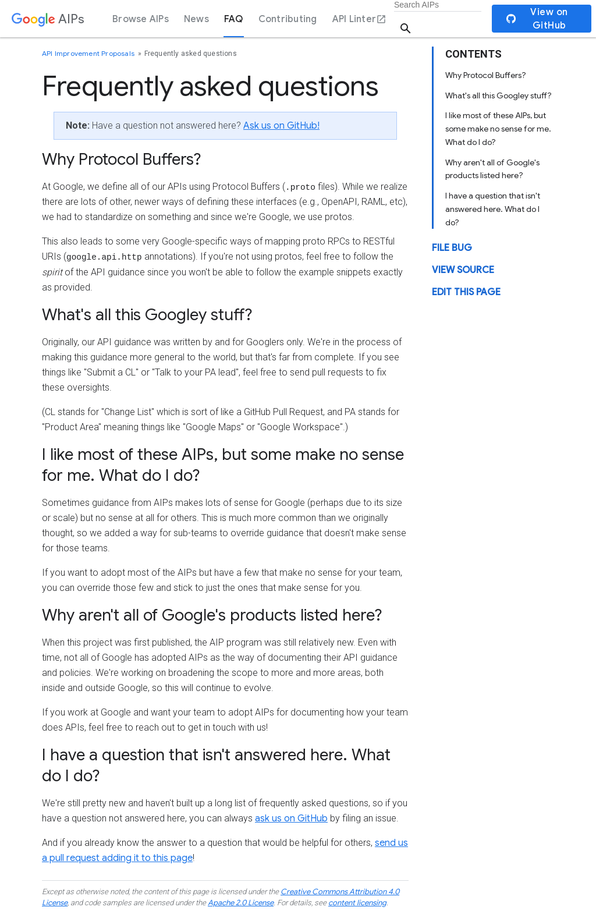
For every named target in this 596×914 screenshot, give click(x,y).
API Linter (359, 19)
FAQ (233, 19)
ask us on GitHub (291, 818)
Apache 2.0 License (241, 903)
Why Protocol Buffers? (485, 75)
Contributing (287, 19)
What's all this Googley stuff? (498, 95)
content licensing (357, 903)
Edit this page (466, 292)
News (196, 19)
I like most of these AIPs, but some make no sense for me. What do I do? (498, 128)
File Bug (452, 248)
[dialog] (298, 18)
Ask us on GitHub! (281, 126)
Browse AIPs (140, 19)
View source (463, 270)
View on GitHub (537, 18)
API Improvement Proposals (89, 53)
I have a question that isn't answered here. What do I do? (492, 209)
